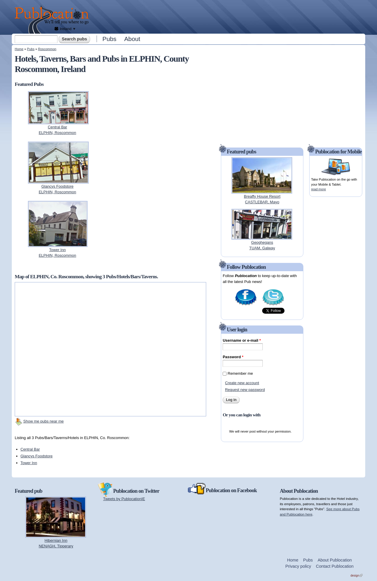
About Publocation (335, 560)
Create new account (242, 383)
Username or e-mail (242, 340)
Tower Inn (29, 463)
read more (318, 189)
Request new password (245, 389)
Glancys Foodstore (37, 456)
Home (19, 49)
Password (233, 357)
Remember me (240, 373)
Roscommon (47, 49)
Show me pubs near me (43, 421)
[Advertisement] (228, 16)
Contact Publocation (335, 566)
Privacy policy (298, 566)
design (356, 575)
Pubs (109, 38)
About (132, 38)
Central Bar (30, 449)
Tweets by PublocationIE (124, 499)
